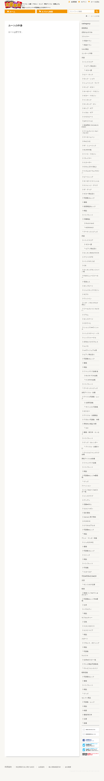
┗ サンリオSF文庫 (88, 584)
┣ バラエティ (87, 609)
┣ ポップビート (87, 286)
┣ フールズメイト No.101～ (90, 309)
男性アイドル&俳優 (88, 459)
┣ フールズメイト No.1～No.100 (90, 132)
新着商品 (85, 28)
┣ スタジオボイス (88, 626)
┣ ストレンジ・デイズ (90, 185)
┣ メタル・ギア (87, 112)
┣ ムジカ (85, 346)
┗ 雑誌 (84, 534)
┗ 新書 (84, 723)
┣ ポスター (86, 411)
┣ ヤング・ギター (88, 87)
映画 (83, 589)
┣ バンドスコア (87, 62)
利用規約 (8, 767)
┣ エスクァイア (87, 630)
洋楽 (83, 58)
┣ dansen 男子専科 (89, 517)
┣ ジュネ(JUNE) (87, 542)
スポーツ (85, 639)
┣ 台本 (84, 605)
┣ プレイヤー (87, 158)
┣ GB (84, 265)
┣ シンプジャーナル (89, 337)
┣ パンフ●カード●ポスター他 (90, 491)
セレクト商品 (86, 698)
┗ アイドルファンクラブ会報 (90, 453)
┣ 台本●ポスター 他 (89, 660)
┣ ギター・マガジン (89, 95)
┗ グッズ (85, 481)
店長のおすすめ (87, 32)
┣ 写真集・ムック (88, 702)
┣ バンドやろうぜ (88, 261)
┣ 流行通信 (86, 513)
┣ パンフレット (87, 215)
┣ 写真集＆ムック (88, 198)
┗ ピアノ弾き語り (89, 249)
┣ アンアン (86, 500)
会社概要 (68, 767)
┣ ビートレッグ (87, 177)
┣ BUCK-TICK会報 (89, 375)
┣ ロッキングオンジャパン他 (90, 270)
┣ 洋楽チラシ (87, 41)
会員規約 (41, 767)
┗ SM (85, 428)
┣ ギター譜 (87, 244)
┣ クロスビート (87, 117)
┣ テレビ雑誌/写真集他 (90, 664)
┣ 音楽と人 (86, 282)
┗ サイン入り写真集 (90, 407)
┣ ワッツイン (87, 298)
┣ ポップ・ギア (87, 108)
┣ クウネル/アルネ (88, 525)
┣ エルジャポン (87, 508)
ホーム (11, 11)
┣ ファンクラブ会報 (89, 463)
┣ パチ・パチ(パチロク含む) (90, 303)
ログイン (82, 2)
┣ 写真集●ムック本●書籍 (90, 600)
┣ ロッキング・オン (89, 104)
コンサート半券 (87, 53)
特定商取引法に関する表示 (25, 767)
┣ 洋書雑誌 (86, 219)
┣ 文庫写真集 (87, 403)
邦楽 (83, 236)
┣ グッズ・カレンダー (90, 442)
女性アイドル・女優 (88, 392)
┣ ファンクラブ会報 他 (90, 371)
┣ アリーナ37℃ (87, 257)
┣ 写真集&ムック (88, 677)
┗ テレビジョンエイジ (90, 668)
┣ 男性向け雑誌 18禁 (89, 424)
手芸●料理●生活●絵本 (89, 576)
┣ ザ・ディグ (87, 189)
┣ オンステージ (87, 319)
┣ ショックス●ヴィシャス (90, 328)
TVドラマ (85, 655)
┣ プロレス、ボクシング (90, 643)
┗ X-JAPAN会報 (88, 380)
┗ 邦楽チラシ (87, 45)
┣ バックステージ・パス (90, 333)
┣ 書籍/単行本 (87, 715)
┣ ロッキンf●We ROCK (90, 253)
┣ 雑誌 (84, 211)
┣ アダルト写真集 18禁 (90, 419)
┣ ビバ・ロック (87, 74)
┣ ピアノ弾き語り (89, 66)
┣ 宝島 (84, 622)
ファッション (86, 486)
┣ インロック (87, 100)
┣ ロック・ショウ (88, 79)
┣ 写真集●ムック (88, 530)
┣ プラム (85, 315)
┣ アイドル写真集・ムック (90, 397)
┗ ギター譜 (87, 70)
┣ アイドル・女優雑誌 (90, 415)
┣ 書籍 (84, 202)
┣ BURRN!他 (86, 150)
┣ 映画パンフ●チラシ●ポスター (90, 594)
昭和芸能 (85, 672)
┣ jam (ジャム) (87, 121)
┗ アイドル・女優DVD (90, 447)
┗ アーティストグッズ (90, 232)
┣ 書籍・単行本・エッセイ (90, 433)
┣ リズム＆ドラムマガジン (90, 172)
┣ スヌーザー (87, 162)
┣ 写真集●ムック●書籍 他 (90, 476)
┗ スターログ (87, 572)
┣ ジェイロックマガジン (90, 290)
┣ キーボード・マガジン (90, 91)
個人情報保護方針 (55, 767)
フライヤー (85, 36)
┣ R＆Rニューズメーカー (90, 276)
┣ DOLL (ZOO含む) (89, 167)
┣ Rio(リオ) (86, 141)
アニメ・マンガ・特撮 (89, 538)
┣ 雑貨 (84, 710)
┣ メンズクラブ (87, 496)
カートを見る (93, 2)
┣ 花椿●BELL (87, 504)
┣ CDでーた (86, 323)
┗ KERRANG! (88, 227)
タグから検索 (46, 11)
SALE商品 (85, 49)
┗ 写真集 (85, 651)
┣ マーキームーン (88, 137)
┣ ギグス (85, 294)
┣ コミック (86, 555)
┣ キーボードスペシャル (90, 181)
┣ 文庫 (84, 719)
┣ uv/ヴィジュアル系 (89, 350)
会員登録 (72, 2)
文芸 (83, 580)
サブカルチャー (87, 617)
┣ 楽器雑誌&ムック (89, 206)
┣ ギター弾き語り (88, 194)
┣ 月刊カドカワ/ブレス (90, 342)
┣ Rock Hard (88, 223)
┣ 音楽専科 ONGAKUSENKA (90, 126)
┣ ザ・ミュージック (89, 145)
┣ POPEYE (86, 521)
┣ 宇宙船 (85, 568)
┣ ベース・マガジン (89, 154)
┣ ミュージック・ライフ (90, 83)
